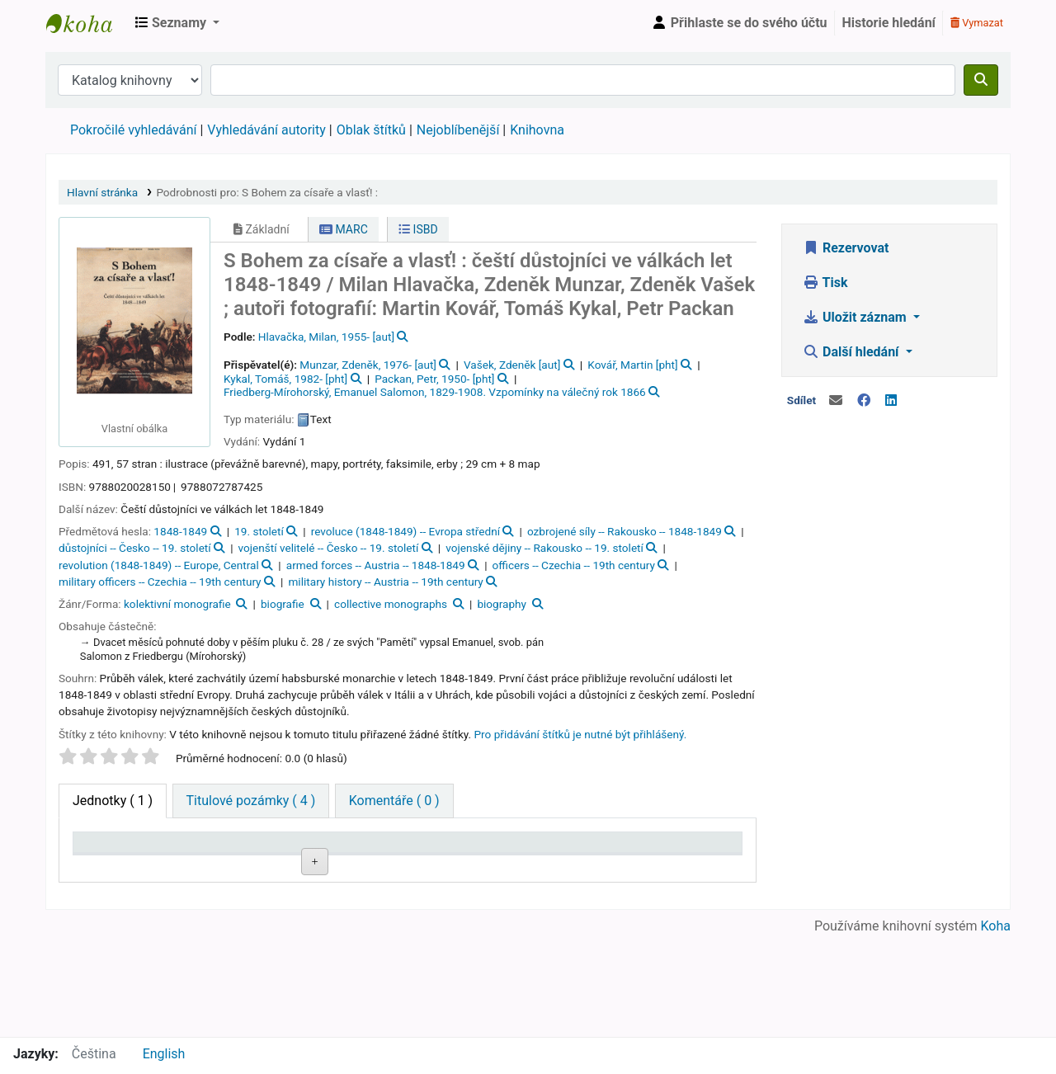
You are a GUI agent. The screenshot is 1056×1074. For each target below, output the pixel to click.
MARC (343, 229)
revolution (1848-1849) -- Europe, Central (159, 565)
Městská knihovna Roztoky (87, 23)
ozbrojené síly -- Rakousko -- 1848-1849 (624, 531)
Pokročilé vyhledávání (133, 130)
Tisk (825, 282)
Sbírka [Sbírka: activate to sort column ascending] (268, 866)
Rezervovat (846, 248)
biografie (282, 603)
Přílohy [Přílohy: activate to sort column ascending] (437, 866)
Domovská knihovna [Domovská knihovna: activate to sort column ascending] (195, 858)
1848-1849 (180, 531)
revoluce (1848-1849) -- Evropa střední (405, 531)
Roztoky (188, 904)
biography (501, 603)
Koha (996, 1026)
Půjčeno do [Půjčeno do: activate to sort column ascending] (607, 858)
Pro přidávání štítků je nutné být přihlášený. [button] (580, 734)
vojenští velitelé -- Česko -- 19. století (328, 547)
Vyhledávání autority (266, 130)
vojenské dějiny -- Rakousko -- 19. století (545, 547)
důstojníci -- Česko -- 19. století (135, 547)
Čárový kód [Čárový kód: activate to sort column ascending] (687, 858)
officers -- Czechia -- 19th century (574, 565)
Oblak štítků (371, 130)
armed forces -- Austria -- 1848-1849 (375, 565)
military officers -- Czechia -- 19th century (160, 581)
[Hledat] (981, 80)
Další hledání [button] (852, 352)
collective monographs (390, 603)
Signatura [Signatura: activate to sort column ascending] (359, 866)
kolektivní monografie (177, 603)
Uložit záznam (856, 317)
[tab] (251, 801)
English (164, 1054)
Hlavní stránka (102, 192)
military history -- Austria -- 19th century (385, 581)
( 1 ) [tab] (113, 800)
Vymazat (976, 22)
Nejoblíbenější (458, 130)
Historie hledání (889, 23)
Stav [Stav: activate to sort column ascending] (514, 866)
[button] (177, 23)
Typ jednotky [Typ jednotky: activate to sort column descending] (106, 858)
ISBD (418, 229)
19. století (259, 531)
